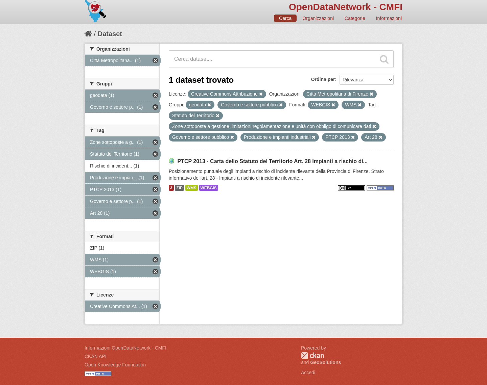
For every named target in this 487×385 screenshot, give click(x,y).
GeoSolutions (325, 362)
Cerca (285, 18)
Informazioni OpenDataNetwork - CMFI (125, 348)
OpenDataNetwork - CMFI (345, 7)
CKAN (312, 355)
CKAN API (96, 356)
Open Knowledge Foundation (115, 364)
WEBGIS (209, 187)
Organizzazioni (318, 18)
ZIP (179, 187)
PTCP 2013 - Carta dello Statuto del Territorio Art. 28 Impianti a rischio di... (272, 161)
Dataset (110, 33)
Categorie (355, 18)
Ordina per (323, 79)
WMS (191, 187)
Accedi (308, 372)
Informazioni (389, 18)
